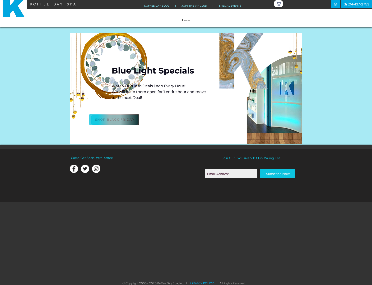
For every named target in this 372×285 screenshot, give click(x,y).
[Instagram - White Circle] (96, 169)
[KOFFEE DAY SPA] (53, 4)
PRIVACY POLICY (202, 283)
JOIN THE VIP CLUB (194, 5)
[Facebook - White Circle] (74, 169)
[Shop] (278, 3)
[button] (335, 4)
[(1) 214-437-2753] (356, 4)
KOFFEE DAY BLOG (156, 5)
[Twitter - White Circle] (85, 169)
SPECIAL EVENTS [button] (229, 5)
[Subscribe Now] (277, 173)
